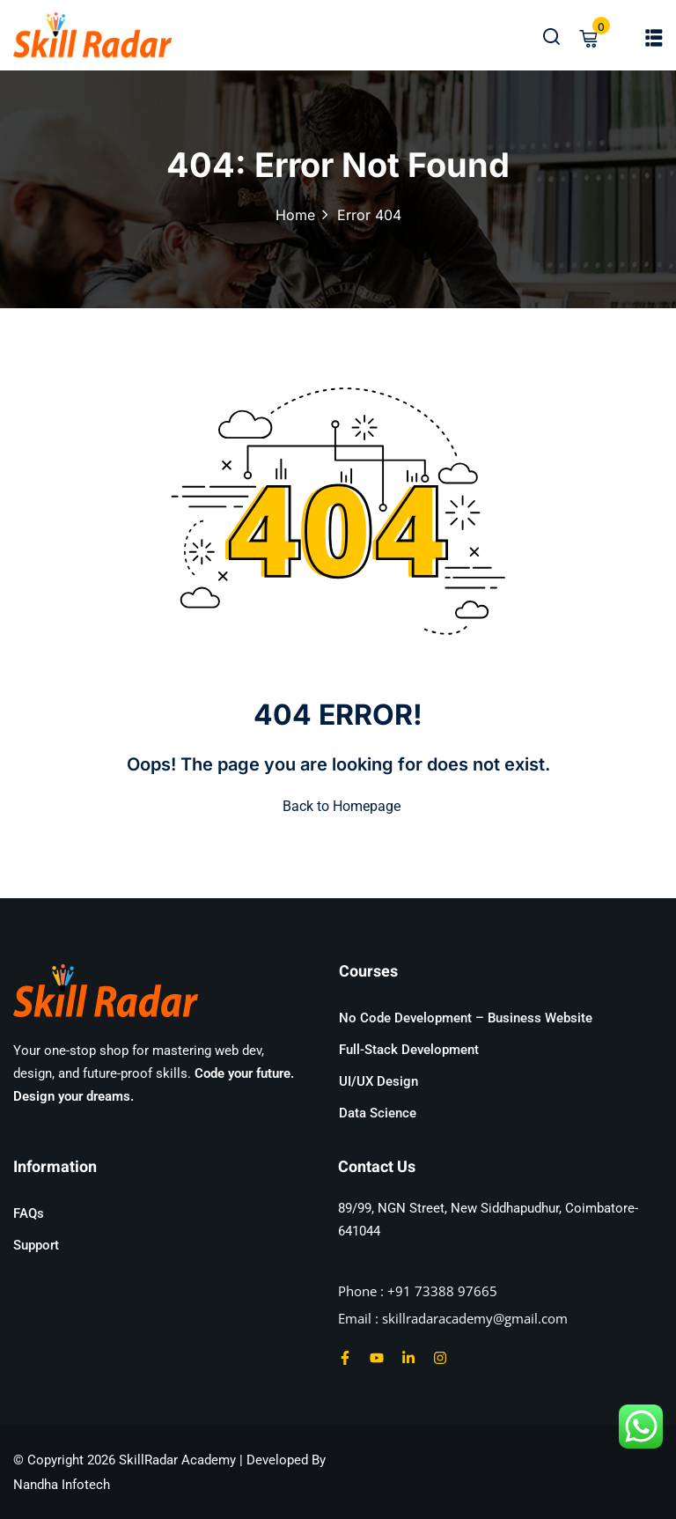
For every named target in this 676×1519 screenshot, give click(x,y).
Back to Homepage (338, 806)
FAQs (28, 1213)
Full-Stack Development (409, 1050)
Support (36, 1245)
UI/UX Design (378, 1081)
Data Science (377, 1113)
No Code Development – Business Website (465, 1018)
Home (295, 215)
